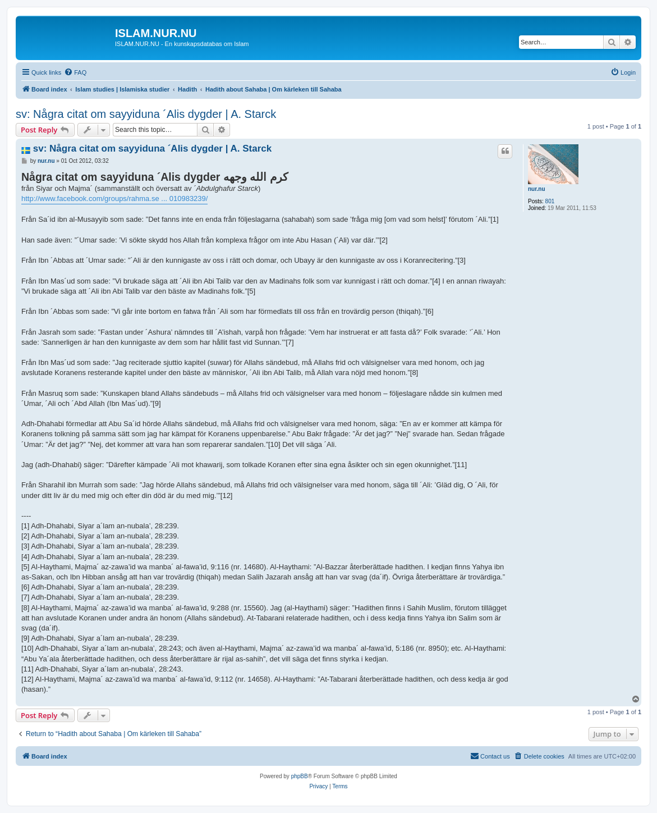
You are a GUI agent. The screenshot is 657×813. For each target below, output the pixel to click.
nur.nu (536, 189)
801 (550, 201)
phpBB (299, 776)
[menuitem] (75, 72)
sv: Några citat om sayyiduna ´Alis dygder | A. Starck (146, 114)
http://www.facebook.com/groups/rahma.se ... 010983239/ (114, 198)
